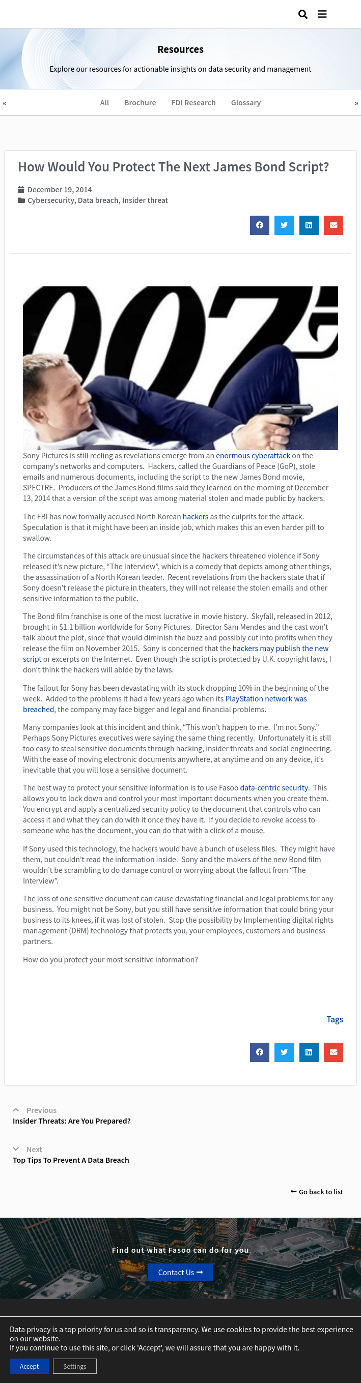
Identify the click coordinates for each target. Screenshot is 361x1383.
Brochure (140, 102)
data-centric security (274, 787)
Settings (74, 1366)
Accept (29, 1366)
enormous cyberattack (253, 455)
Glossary (246, 102)
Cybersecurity (50, 200)
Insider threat (145, 200)
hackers (196, 516)
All (104, 102)
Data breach (98, 200)
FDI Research (194, 102)
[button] (330, 14)
